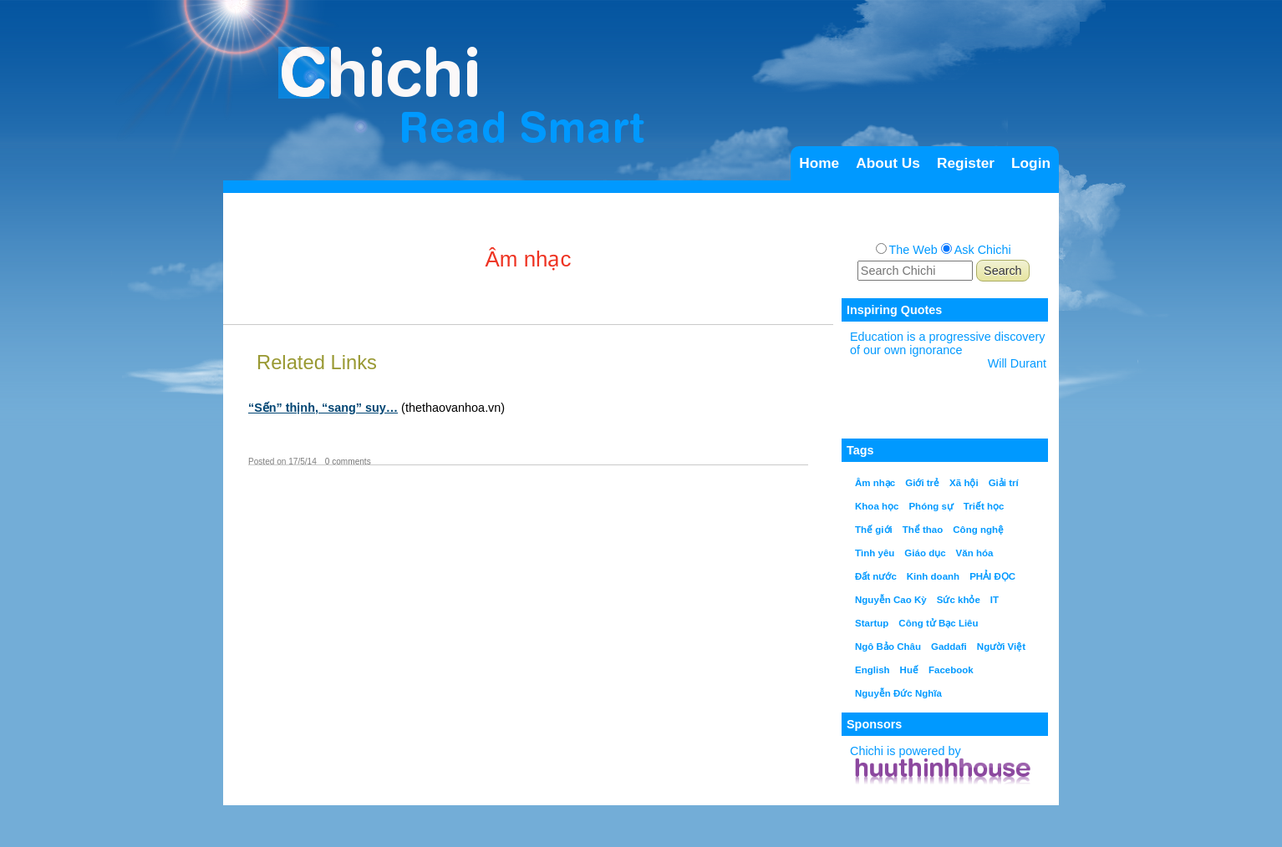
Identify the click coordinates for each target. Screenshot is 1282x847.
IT (994, 600)
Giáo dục (924, 553)
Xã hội (964, 483)
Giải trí (1004, 483)
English (872, 670)
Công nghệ (978, 530)
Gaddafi (949, 647)
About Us (888, 163)
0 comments (348, 461)
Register (966, 163)
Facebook (951, 670)
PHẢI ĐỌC (992, 576)
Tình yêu (874, 553)
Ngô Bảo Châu (888, 647)
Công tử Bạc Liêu (938, 623)
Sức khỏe (958, 600)
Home (819, 163)
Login (1031, 163)
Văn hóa (975, 553)
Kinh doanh (933, 576)
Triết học (984, 506)
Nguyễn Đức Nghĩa (898, 693)
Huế (909, 670)
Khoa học (876, 506)
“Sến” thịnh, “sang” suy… (323, 407)
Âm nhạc (875, 483)
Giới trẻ (922, 483)
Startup (871, 623)
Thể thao (923, 530)
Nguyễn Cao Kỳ (891, 600)
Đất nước (876, 576)
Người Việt (1001, 647)
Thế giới (874, 530)
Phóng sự (930, 506)
